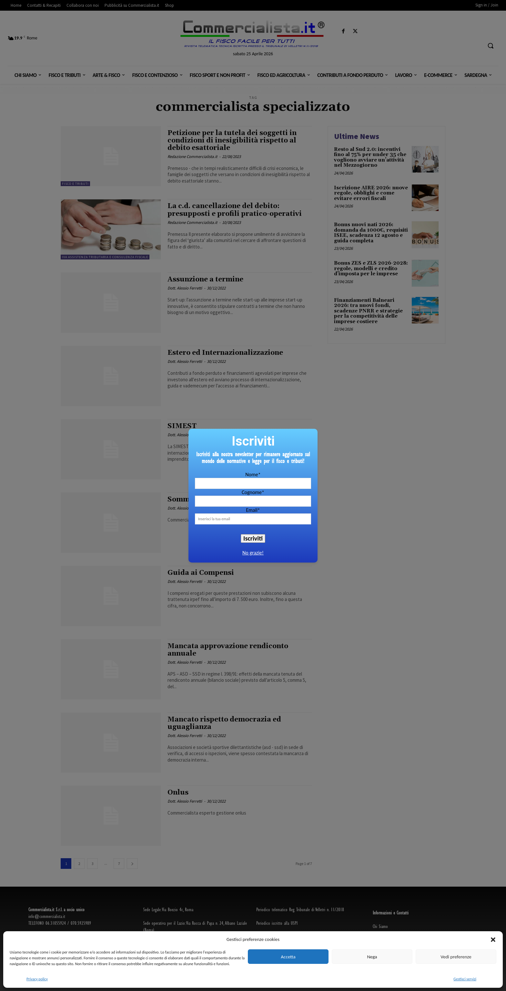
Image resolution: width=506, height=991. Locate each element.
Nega (372, 957)
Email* (253, 510)
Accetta (288, 957)
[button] (493, 939)
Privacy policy (37, 979)
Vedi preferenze (455, 957)
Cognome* (253, 492)
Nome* (252, 474)
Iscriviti (253, 538)
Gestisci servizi (464, 979)
